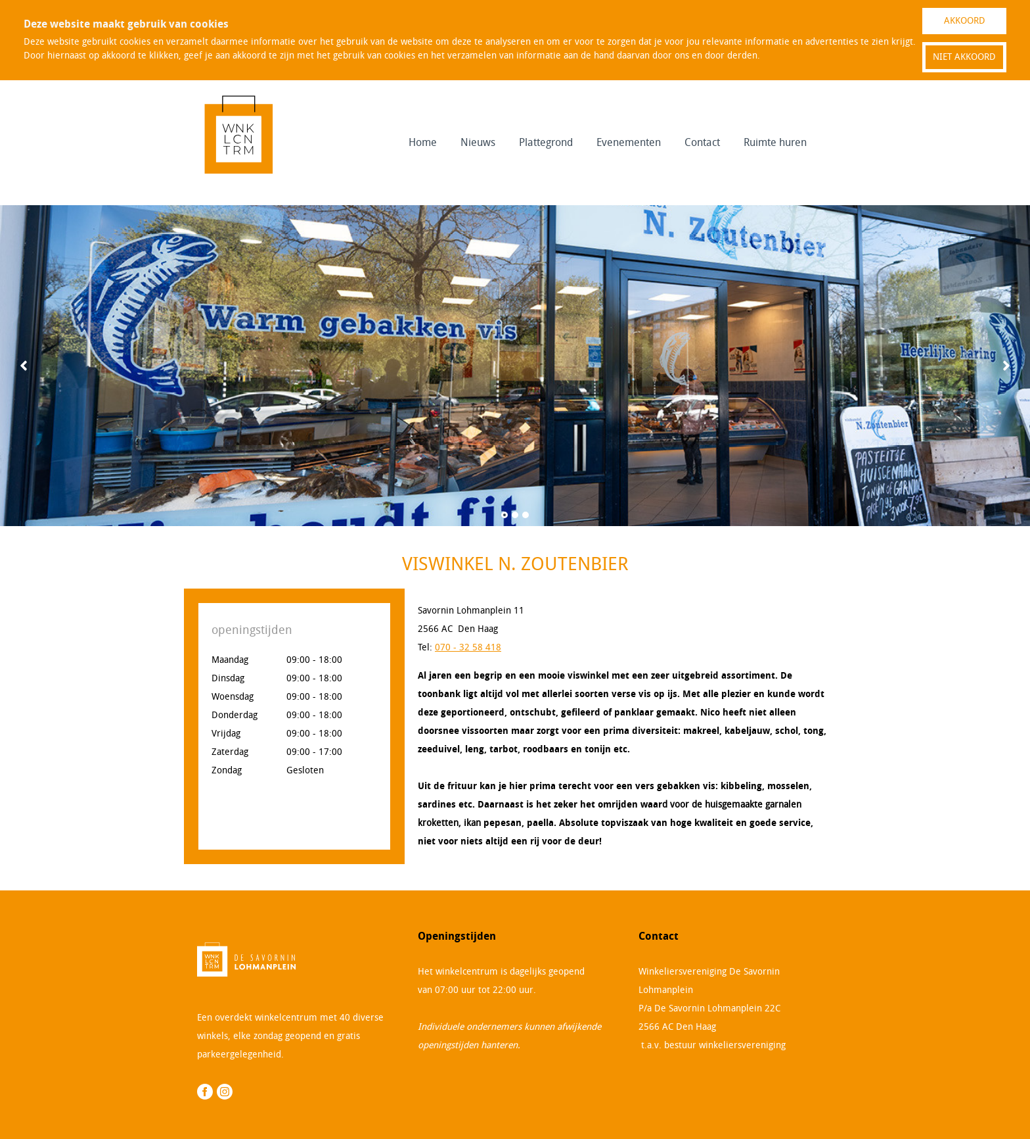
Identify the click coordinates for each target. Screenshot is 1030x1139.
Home (423, 142)
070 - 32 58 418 (468, 647)
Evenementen (628, 142)
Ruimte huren (775, 142)
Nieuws (477, 142)
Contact (702, 142)
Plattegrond (546, 142)
